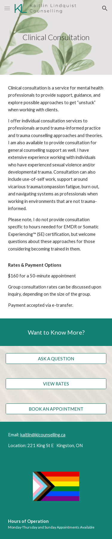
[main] (56, 37)
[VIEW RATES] (56, 384)
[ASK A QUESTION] (56, 358)
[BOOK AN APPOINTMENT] (56, 409)
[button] (7, 8)
